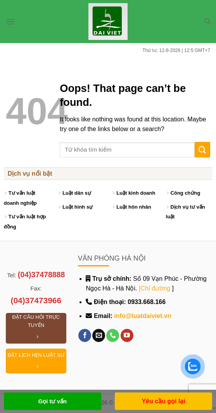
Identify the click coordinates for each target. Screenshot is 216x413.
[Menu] (10, 21)
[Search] (207, 21)
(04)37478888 (41, 274)
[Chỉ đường (154, 288)
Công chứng (185, 193)
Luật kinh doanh (135, 193)
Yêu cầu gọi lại (163, 401)
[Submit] (202, 149)
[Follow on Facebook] (84, 335)
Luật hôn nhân (133, 207)
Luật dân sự (76, 193)
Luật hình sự (77, 207)
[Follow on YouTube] (127, 335)
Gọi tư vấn (52, 401)
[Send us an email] (98, 335)
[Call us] (112, 335)
